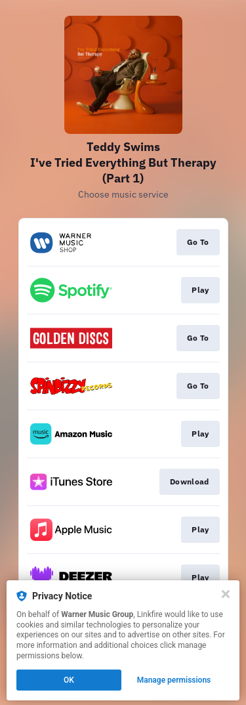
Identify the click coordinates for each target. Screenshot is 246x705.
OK (69, 680)
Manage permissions (174, 680)
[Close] (225, 594)
